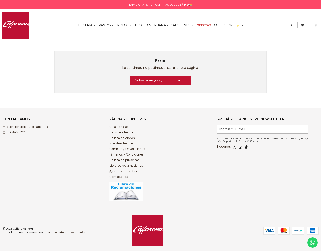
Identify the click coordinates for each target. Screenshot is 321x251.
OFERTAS (204, 25)
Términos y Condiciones (126, 154)
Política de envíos (122, 138)
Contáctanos (118, 177)
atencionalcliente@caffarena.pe (27, 127)
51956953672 (13, 132)
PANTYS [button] (106, 25)
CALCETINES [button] (182, 25)
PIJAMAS (161, 25)
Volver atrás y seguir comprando (160, 80)
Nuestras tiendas (121, 143)
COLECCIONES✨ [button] (229, 25)
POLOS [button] (124, 25)
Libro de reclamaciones (126, 165)
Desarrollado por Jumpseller (66, 232)
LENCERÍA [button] (86, 25)
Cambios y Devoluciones (127, 149)
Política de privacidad (124, 160)
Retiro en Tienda (121, 132)
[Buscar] (292, 25)
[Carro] (316, 25)
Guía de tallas (118, 127)
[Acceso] (304, 25)
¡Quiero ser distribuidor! (125, 171)
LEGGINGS (143, 25)
